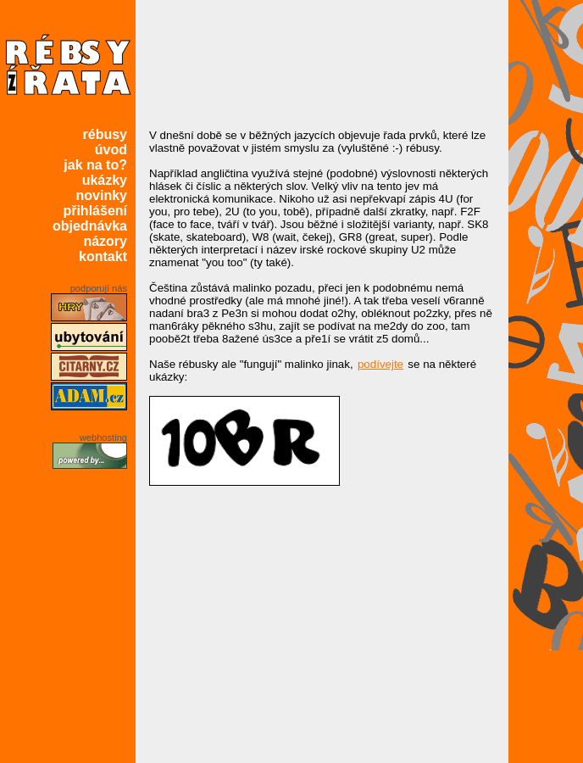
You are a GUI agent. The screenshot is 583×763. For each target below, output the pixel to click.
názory (105, 241)
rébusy (105, 134)
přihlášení (95, 210)
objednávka (90, 226)
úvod (111, 149)
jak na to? (95, 165)
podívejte (380, 364)
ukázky (104, 180)
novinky (101, 195)
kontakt (103, 256)
